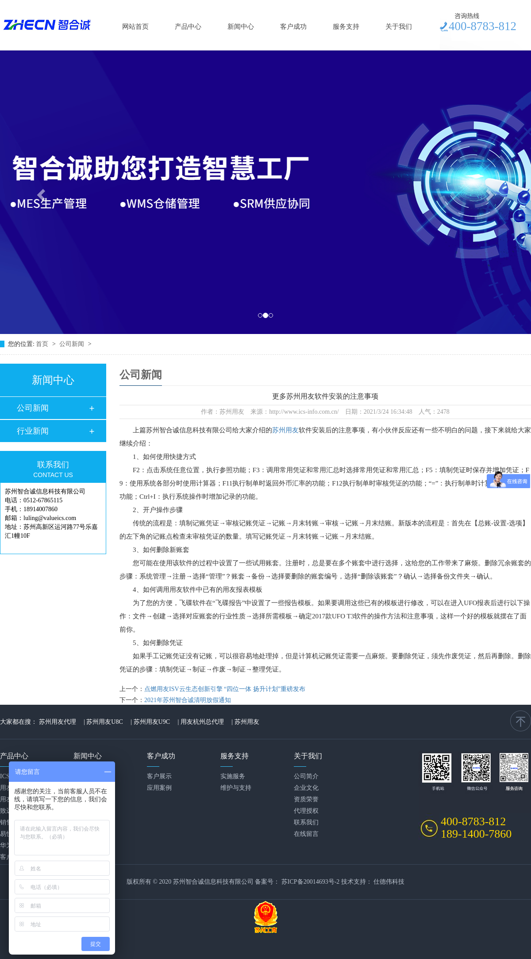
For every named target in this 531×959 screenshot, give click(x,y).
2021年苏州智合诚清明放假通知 (187, 700)
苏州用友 (285, 430)
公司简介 (306, 776)
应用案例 (159, 787)
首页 (43, 344)
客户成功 (293, 26)
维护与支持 (235, 787)
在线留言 (306, 834)
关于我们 (398, 26)
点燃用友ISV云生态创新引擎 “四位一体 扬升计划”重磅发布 (224, 689)
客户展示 (159, 776)
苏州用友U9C (152, 721)
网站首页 (135, 26)
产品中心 (188, 26)
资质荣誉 (306, 799)
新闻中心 (240, 26)
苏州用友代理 (57, 721)
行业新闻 (33, 431)
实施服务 (232, 776)
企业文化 (306, 787)
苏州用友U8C (104, 721)
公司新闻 (72, 344)
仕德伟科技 (388, 881)
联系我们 (306, 822)
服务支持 (346, 26)
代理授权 (306, 811)
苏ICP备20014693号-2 (310, 881)
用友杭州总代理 (202, 721)
